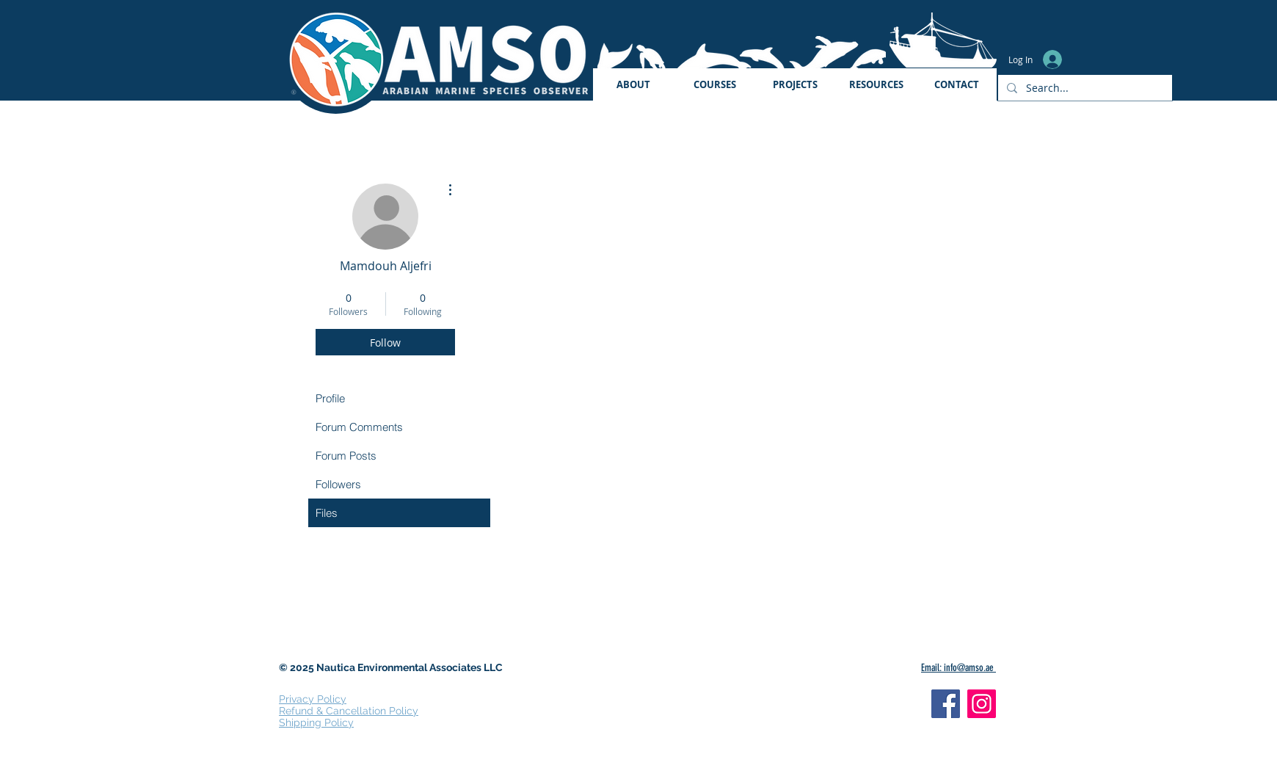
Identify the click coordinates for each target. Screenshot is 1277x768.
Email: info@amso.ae (958, 668)
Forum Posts (346, 456)
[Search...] (1083, 88)
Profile (330, 398)
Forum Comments (359, 427)
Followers (338, 484)
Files (327, 513)
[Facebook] (945, 703)
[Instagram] (981, 703)
